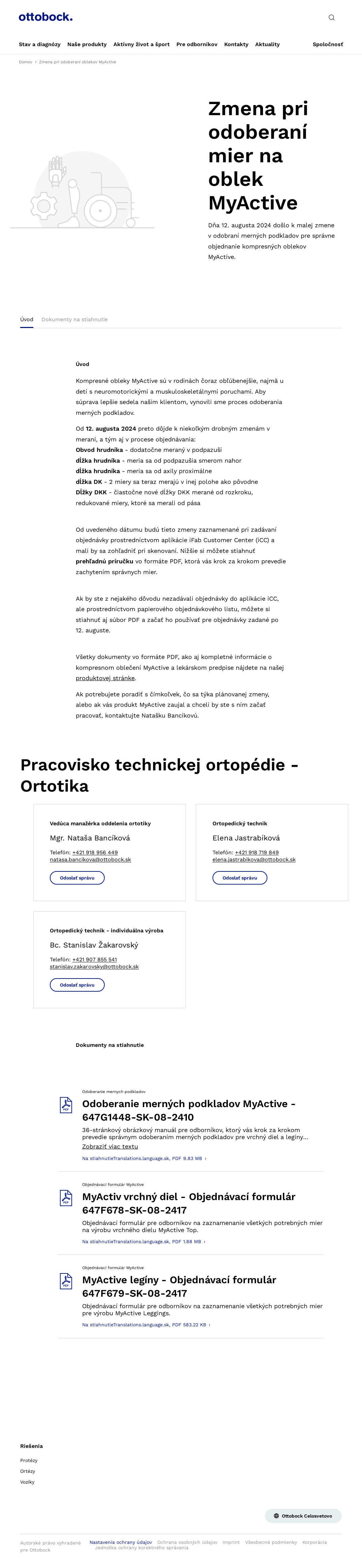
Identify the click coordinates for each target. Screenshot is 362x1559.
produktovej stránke (105, 678)
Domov (25, 62)
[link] (40, 44)
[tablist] (181, 321)
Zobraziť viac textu (110, 1146)
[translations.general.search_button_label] (331, 17)
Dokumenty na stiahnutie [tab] (74, 319)
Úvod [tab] (26, 319)
